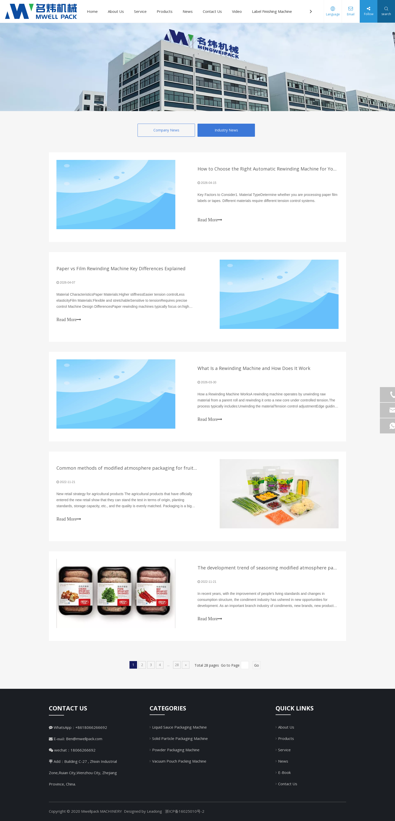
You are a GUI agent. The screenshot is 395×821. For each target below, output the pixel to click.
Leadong (154, 811)
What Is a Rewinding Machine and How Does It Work (254, 368)
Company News (166, 130)
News (188, 11)
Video (237, 11)
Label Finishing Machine (272, 11)
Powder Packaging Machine (176, 749)
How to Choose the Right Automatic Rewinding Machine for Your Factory (276, 169)
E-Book (284, 772)
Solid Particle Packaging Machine (180, 738)
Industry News (226, 130)
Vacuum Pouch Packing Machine (179, 761)
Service (140, 11)
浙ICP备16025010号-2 (184, 811)
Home (92, 11)
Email (350, 14)
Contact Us (212, 11)
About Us (116, 11)
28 (177, 664)
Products (165, 11)
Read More (210, 219)
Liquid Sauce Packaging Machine (179, 727)
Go (256, 665)
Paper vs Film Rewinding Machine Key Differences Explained (120, 268)
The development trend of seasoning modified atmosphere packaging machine (284, 568)
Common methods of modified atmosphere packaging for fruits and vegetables (143, 468)
